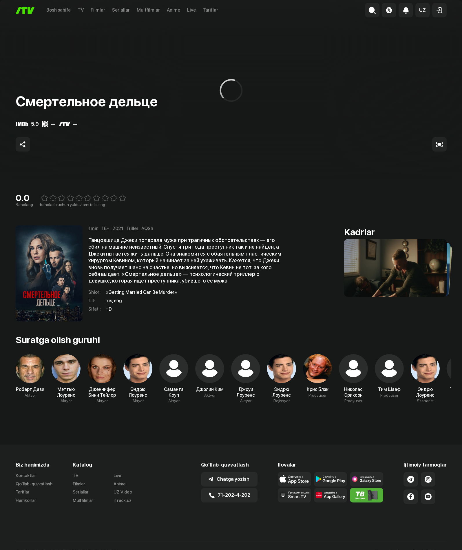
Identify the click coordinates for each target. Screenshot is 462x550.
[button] (422, 10)
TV (81, 10)
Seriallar (121, 10)
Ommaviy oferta (390, 545)
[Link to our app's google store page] (330, 479)
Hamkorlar (26, 500)
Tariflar (210, 10)
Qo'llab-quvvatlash (34, 484)
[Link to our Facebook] (410, 496)
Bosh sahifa (58, 10)
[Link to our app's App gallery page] (330, 495)
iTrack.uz (123, 500)
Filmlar (98, 10)
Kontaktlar (26, 475)
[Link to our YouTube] (428, 496)
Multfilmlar (148, 10)
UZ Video (123, 492)
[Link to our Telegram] (410, 479)
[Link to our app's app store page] (294, 479)
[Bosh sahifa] (25, 10)
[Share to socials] (23, 144)
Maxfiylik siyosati (430, 545)
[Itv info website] (366, 495)
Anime (173, 10)
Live (191, 10)
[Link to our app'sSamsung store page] (366, 479)
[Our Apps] (294, 495)
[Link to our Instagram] (428, 479)
